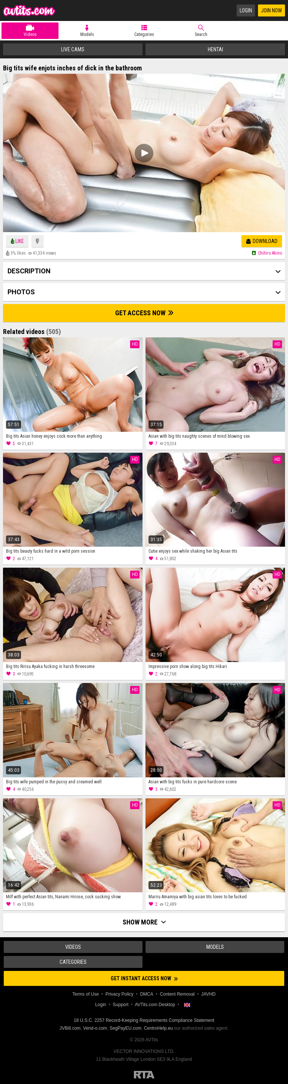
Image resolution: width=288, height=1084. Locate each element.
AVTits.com (29, 10)
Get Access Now (144, 313)
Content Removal (177, 994)
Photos (21, 292)
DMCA (146, 994)
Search (201, 34)
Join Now (271, 10)
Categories (144, 34)
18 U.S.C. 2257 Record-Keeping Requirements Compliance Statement (144, 1020)
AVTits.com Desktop (155, 1004)
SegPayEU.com (125, 1028)
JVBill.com (70, 1028)
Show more (144, 922)
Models (87, 34)
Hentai (215, 49)
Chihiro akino (270, 253)
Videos (30, 34)
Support (121, 1004)
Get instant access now (144, 978)
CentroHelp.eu (158, 1028)
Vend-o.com (95, 1028)
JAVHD (208, 994)
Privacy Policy (119, 994)
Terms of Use (85, 994)
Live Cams (72, 49)
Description (29, 271)
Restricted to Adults (144, 1074)
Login (246, 10)
